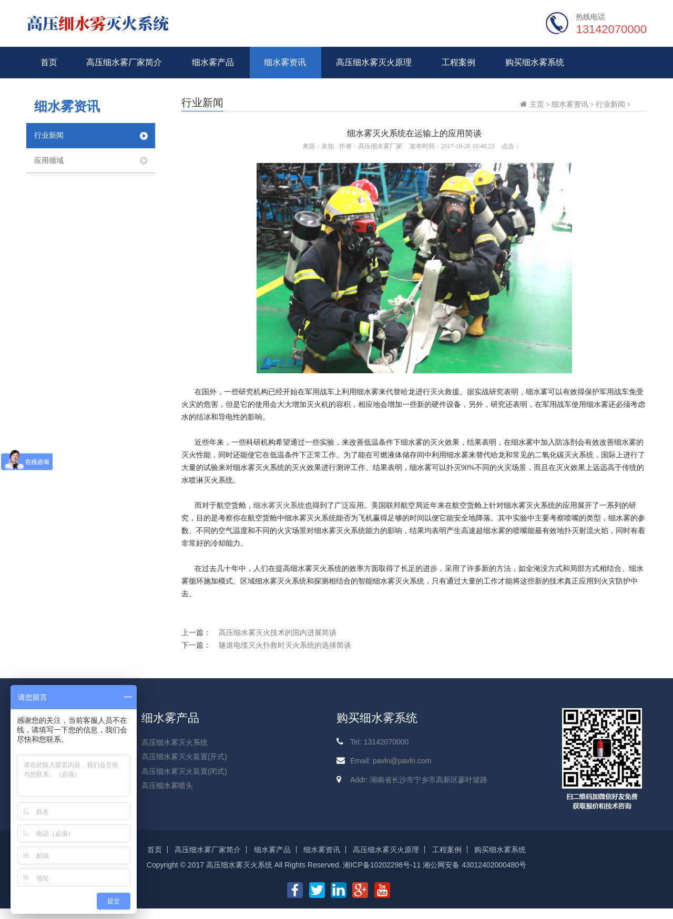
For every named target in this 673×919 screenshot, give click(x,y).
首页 (48, 62)
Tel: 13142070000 (379, 742)
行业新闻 (49, 135)
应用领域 (49, 160)
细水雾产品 (213, 62)
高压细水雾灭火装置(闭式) (184, 771)
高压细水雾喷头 (167, 785)
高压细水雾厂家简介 (124, 62)
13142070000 (611, 29)
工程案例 (458, 62)
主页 (536, 104)
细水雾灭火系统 (279, 505)
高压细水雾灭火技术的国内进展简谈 (277, 632)
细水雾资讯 (285, 62)
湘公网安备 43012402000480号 (474, 865)
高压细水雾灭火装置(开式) (184, 756)
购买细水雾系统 (534, 62)
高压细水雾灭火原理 (374, 62)
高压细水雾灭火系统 (174, 742)
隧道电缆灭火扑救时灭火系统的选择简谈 (285, 645)
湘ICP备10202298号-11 (382, 865)
